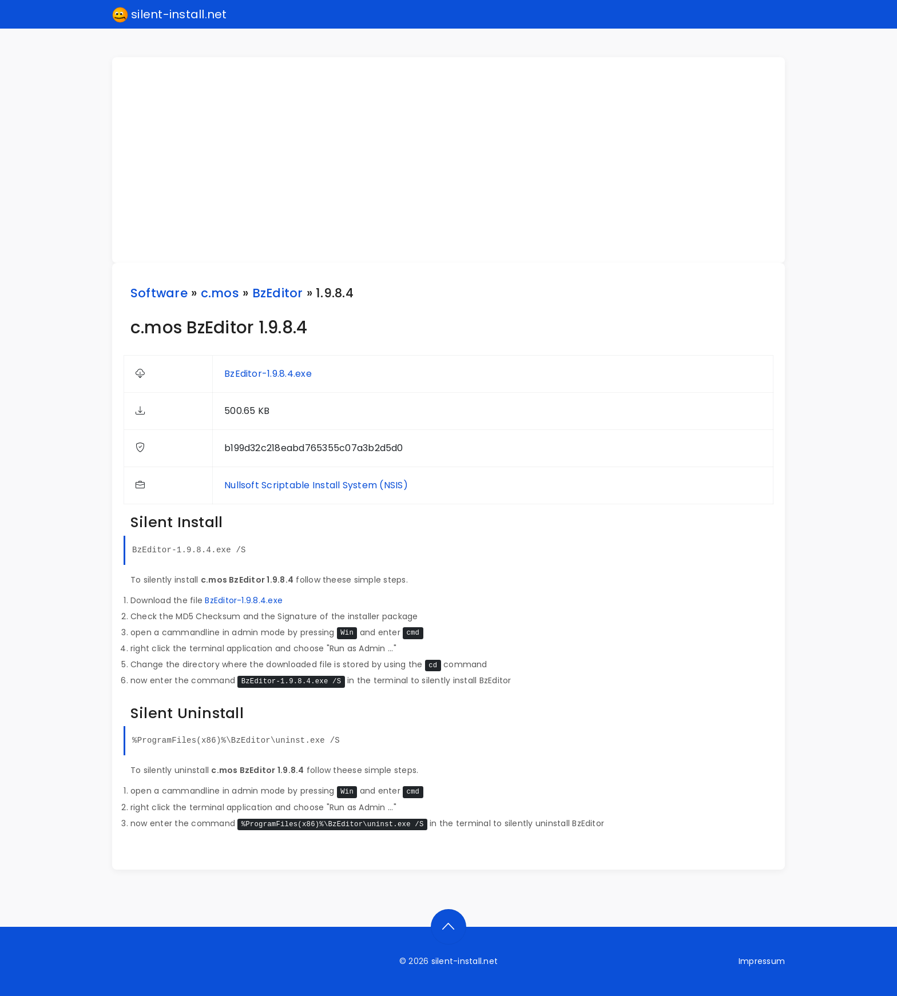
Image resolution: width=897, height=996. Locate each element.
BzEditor (277, 293)
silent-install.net (169, 14)
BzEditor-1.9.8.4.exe (268, 373)
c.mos (220, 293)
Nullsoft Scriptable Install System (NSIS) (316, 485)
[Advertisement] (455, 160)
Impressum (762, 961)
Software (159, 293)
